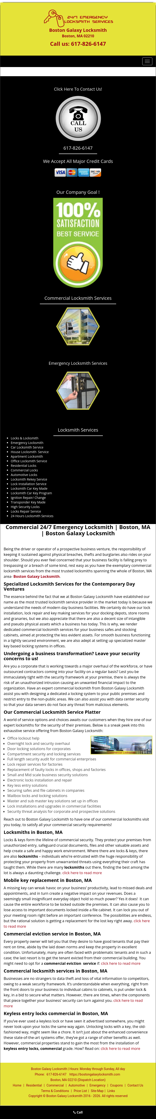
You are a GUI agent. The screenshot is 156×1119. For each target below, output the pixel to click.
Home (17, 1085)
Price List (80, 1091)
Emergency (97, 1085)
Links (111, 1091)
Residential (34, 1085)
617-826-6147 (88, 43)
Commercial (55, 1085)
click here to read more (82, 872)
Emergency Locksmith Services (78, 363)
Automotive (76, 1085)
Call (78, 1112)
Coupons (116, 1085)
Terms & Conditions (55, 1091)
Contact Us (135, 1085)
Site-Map (97, 1091)
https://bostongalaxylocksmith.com (94, 1074)
